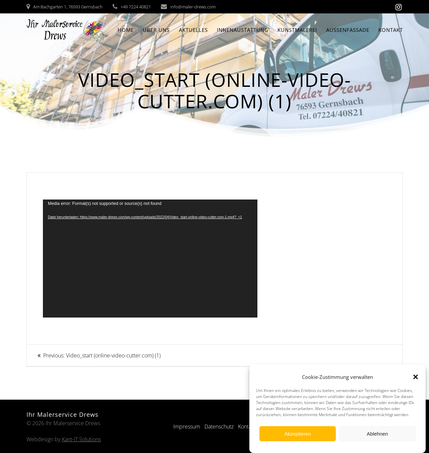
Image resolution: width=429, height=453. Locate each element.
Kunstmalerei (297, 29)
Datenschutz (219, 426)
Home (126, 29)
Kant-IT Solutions (81, 439)
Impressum (186, 426)
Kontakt (390, 29)
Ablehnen (377, 434)
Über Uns (156, 29)
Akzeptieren (297, 434)
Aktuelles (193, 29)
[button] (415, 377)
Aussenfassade (347, 29)
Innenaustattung (242, 29)
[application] (150, 259)
